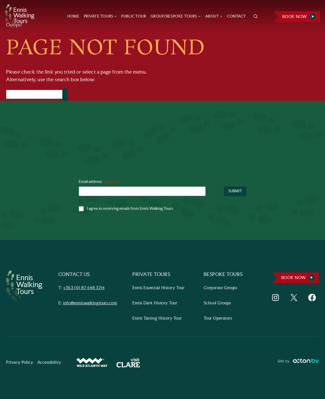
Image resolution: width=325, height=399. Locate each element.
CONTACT (236, 16)
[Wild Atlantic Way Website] (91, 363)
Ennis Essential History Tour (158, 288)
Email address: (99, 182)
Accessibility (49, 363)
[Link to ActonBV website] (298, 362)
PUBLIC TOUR (133, 16)
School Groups (217, 303)
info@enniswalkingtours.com (90, 303)
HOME (73, 16)
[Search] (34, 94)
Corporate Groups (220, 288)
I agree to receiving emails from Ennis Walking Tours (130, 209)
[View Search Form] (255, 16)
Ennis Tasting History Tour (157, 318)
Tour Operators (218, 318)
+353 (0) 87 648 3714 (84, 288)
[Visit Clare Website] (128, 362)
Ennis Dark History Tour (154, 303)
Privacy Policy (19, 363)
